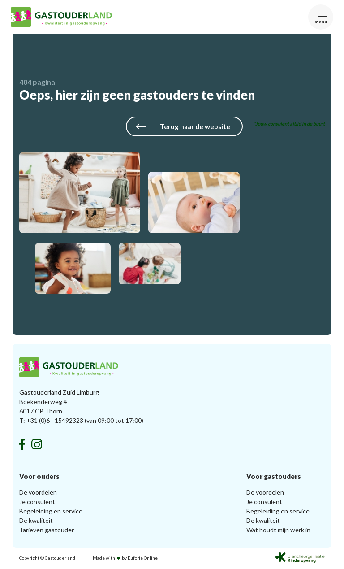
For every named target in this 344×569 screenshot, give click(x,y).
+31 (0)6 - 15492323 (54, 422)
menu (319, 21)
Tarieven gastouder (46, 531)
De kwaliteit (36, 522)
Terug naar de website (181, 128)
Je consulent (37, 503)
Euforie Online (143, 559)
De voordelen (38, 493)
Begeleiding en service (50, 512)
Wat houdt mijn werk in (278, 531)
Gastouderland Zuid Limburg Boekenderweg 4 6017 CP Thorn (59, 403)
